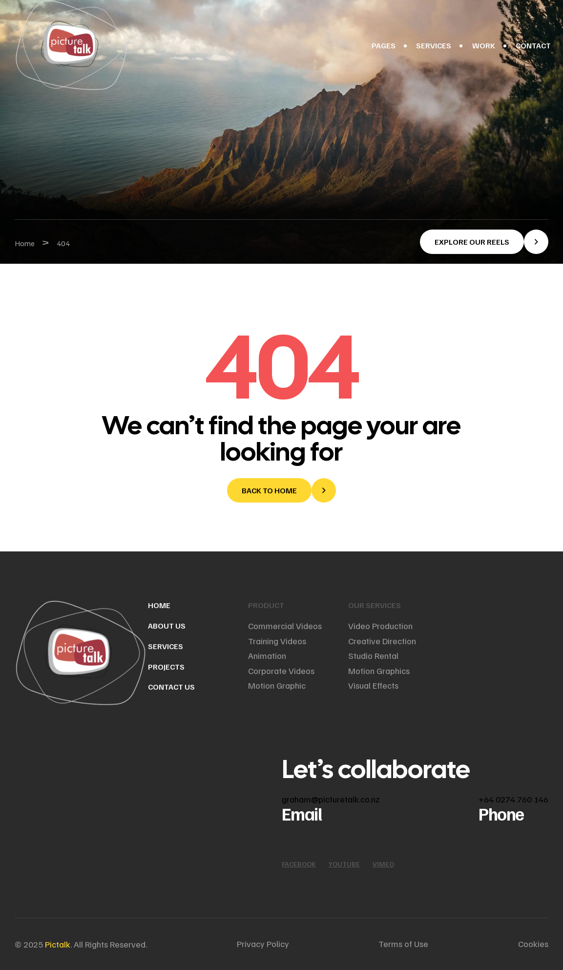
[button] (484, 242)
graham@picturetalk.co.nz (330, 799)
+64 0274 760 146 (513, 799)
